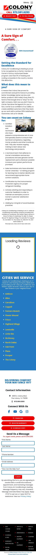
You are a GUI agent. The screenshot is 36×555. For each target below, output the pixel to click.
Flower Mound (11, 315)
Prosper (8, 355)
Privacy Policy (26, 496)
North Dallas (11, 342)
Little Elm (9, 333)
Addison (9, 293)
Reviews (30, 533)
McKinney (9, 338)
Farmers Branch (12, 311)
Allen (7, 298)
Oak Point (9, 346)
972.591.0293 (21, 12)
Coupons (31, 536)
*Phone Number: (7, 454)
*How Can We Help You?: (10, 469)
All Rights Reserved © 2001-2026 (25, 552)
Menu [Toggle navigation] (28, 2)
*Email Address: (7, 462)
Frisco (8, 319)
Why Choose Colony (7, 529)
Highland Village (12, 324)
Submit (18, 477)
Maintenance (21, 533)
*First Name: (6, 440)
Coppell (8, 306)
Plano (7, 351)
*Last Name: (5, 446)
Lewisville (9, 329)
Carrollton (9, 302)
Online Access (13, 552)
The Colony (10, 359)
